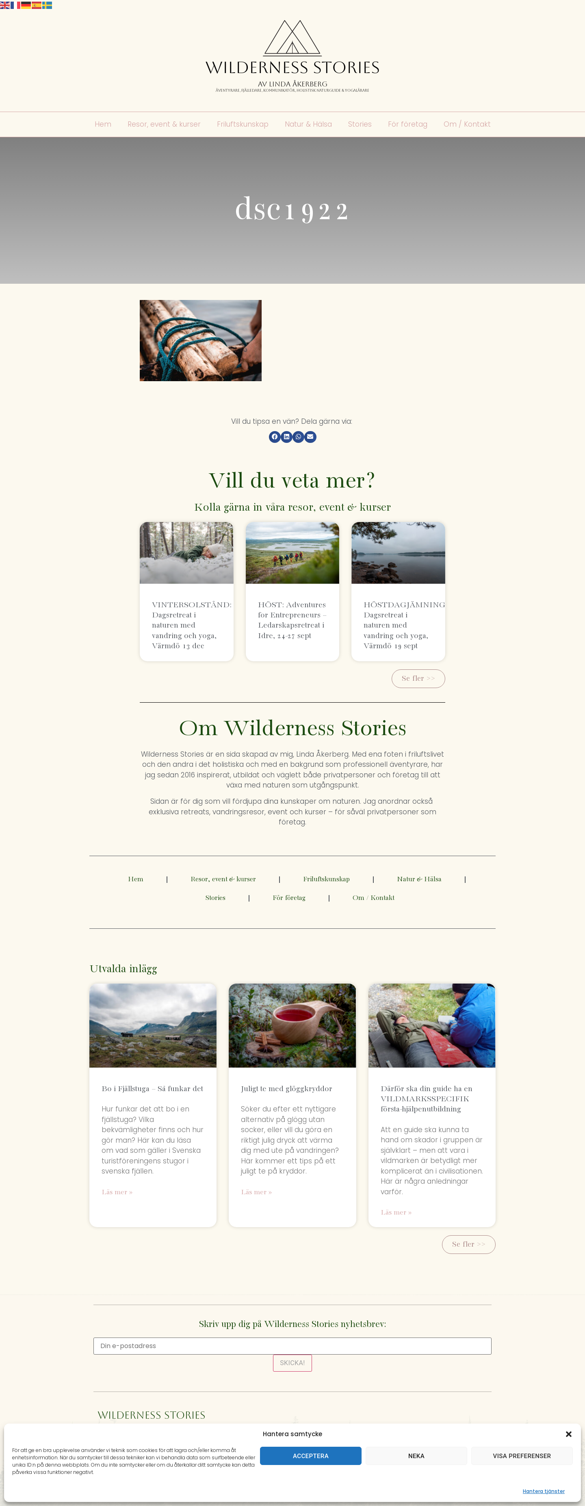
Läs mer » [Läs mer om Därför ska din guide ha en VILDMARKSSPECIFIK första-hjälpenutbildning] (396, 1213)
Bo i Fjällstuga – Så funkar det (152, 1089)
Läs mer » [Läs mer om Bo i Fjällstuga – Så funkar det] (117, 1192)
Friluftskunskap (243, 124)
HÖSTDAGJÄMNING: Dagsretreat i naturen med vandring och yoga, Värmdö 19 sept (406, 625)
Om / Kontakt (467, 124)
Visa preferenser (522, 1456)
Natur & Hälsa (308, 124)
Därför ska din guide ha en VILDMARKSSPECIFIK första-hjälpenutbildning (426, 1099)
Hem (103, 124)
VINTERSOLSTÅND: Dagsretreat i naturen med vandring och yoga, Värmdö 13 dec (192, 625)
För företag (407, 124)
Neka (416, 1456)
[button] (569, 1434)
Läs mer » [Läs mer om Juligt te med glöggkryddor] (256, 1192)
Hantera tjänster (544, 1491)
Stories (360, 124)
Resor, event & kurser (164, 124)
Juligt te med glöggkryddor (286, 1089)
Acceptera (311, 1456)
